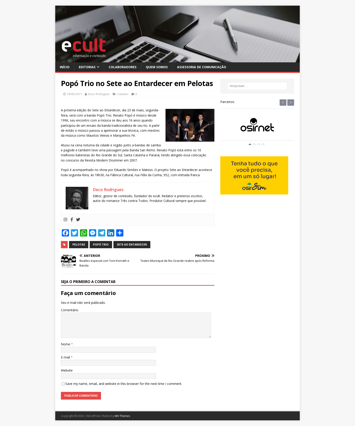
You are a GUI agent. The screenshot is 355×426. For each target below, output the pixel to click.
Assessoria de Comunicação (201, 67)
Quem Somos (157, 67)
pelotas (78, 244)
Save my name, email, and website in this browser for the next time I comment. (123, 384)
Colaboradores (123, 67)
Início (65, 67)
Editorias (87, 67)
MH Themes (122, 416)
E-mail (66, 357)
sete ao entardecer (132, 244)
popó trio (101, 244)
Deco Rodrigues (99, 94)
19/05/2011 (74, 94)
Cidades (122, 94)
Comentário (69, 310)
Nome (66, 344)
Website (67, 370)
